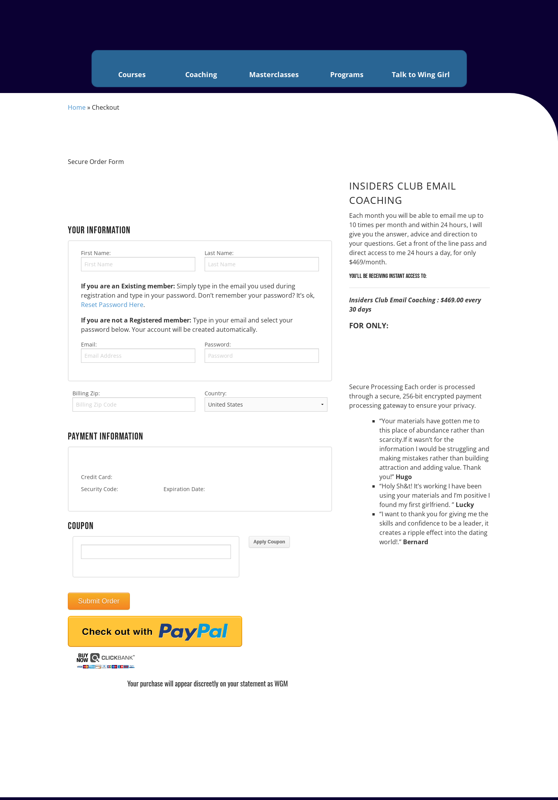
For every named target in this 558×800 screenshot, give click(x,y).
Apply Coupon (269, 545)
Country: (216, 396)
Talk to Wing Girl (421, 70)
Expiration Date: (184, 492)
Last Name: (219, 255)
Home (77, 110)
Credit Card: (96, 480)
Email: (89, 347)
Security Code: (99, 492)
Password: (218, 347)
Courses (132, 70)
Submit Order (98, 604)
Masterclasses (273, 70)
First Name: (96, 255)
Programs (346, 70)
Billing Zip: (86, 396)
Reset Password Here (112, 307)
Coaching (200, 70)
